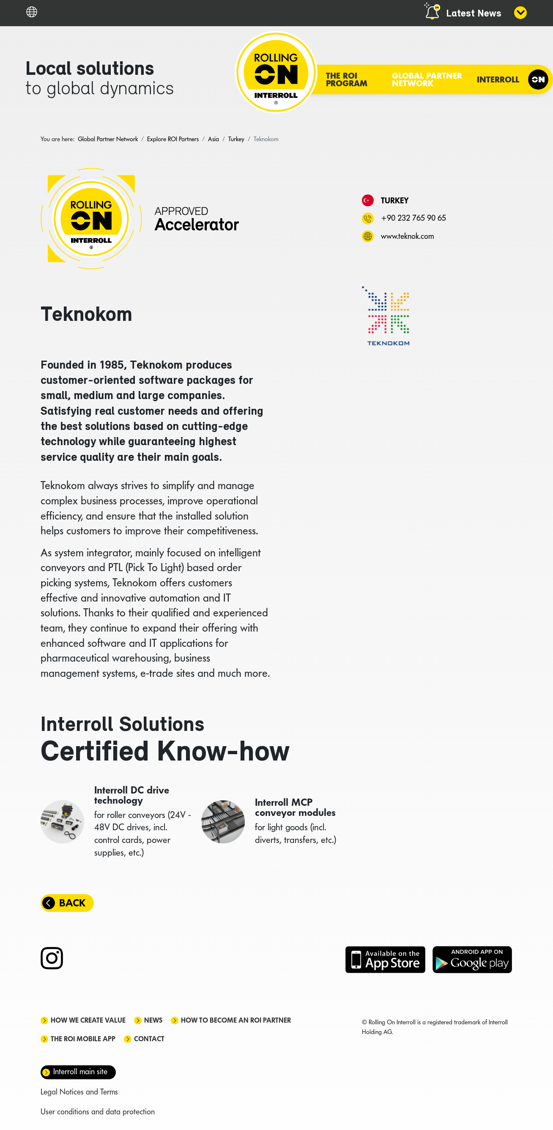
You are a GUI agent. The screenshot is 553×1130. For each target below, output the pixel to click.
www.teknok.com (407, 236)
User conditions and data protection (98, 1111)
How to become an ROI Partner (236, 1020)
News (153, 1020)
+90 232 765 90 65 (413, 218)
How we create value (88, 1020)
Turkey (395, 200)
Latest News (473, 14)
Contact (149, 1038)
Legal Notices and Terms (79, 1091)
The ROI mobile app (83, 1038)
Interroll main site (80, 1071)
